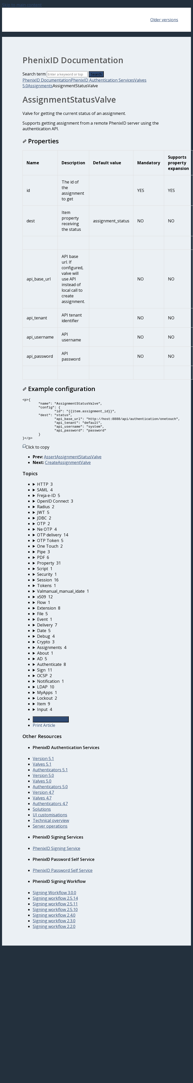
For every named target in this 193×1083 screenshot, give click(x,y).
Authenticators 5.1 (50, 778)
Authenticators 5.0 (50, 795)
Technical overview (51, 829)
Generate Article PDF (51, 727)
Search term (34, 74)
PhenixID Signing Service (56, 857)
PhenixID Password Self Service (63, 879)
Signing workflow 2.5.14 (55, 906)
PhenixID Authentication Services (102, 80)
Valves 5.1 (42, 772)
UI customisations (50, 823)
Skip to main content (22, 5)
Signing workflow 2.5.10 (55, 918)
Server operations (50, 834)
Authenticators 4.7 (50, 812)
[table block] (96, 265)
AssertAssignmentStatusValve (72, 465)
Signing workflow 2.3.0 (54, 929)
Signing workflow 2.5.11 (55, 912)
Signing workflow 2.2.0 (54, 935)
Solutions (42, 817)
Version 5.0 (43, 784)
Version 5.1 (43, 767)
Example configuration (58, 388)
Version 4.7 (43, 801)
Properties (40, 141)
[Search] (67, 74)
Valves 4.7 (42, 806)
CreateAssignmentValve (68, 471)
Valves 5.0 (42, 789)
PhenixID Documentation (46, 80)
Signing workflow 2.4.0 (54, 923)
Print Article (44, 734)
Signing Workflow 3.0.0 (54, 901)
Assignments (40, 86)
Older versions (164, 20)
